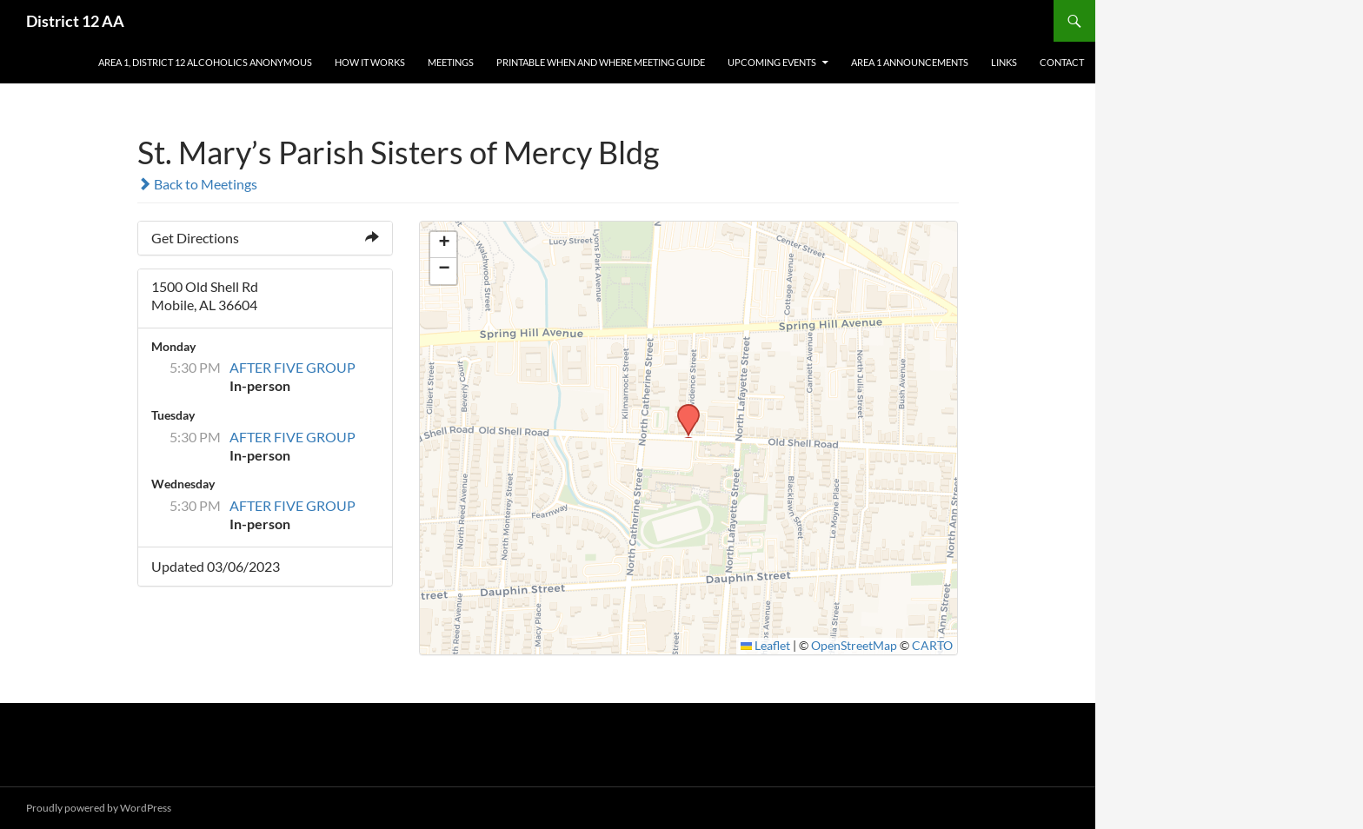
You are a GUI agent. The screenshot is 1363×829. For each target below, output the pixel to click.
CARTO (932, 646)
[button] (682, 409)
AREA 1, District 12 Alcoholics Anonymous (205, 62)
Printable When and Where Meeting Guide (600, 62)
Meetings (451, 62)
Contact (1062, 62)
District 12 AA (75, 20)
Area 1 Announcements (909, 62)
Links (1004, 62)
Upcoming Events (772, 62)
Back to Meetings (197, 184)
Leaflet (766, 646)
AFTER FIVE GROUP (292, 367)
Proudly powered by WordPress (98, 807)
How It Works (370, 62)
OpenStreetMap (854, 646)
